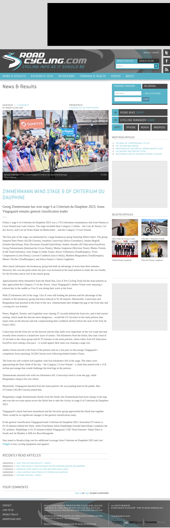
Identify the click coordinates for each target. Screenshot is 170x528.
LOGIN (145, 99)
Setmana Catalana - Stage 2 (29, 475)
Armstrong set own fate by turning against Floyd (139, 149)
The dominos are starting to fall (131, 151)
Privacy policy (10, 514)
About (130, 76)
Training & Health (93, 76)
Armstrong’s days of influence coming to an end (139, 154)
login (87, 493)
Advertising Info (12, 519)
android (159, 127)
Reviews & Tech (42, 76)
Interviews (66, 76)
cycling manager (137, 120)
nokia (145, 127)
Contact (155, 53)
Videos (116, 76)
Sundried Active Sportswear (83, 108)
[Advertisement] (73, 24)
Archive (146, 53)
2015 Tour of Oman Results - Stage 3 (33, 463)
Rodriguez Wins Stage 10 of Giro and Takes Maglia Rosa (42, 469)
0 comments (23, 105)
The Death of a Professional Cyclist (133, 143)
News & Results (14, 76)
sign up (78, 493)
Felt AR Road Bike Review (127, 146)
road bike (132, 112)
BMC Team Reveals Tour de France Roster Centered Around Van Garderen (50, 466)
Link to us (8, 510)
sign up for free (151, 93)
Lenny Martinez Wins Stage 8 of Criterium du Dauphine (41, 472)
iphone (131, 127)
